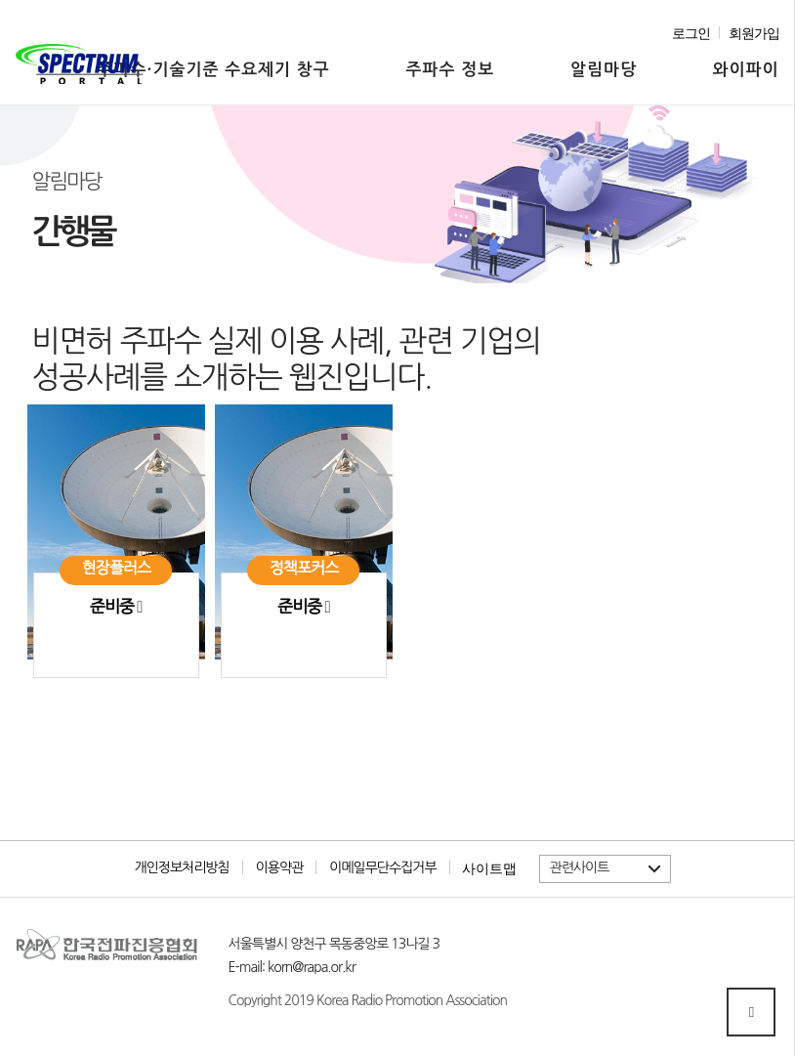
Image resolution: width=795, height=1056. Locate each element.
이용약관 (280, 867)
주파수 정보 (450, 70)
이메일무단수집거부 (382, 867)
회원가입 (754, 33)
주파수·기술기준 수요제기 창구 (214, 70)
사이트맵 (489, 868)
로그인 (691, 33)
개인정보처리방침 (181, 867)
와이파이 (746, 70)
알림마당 (603, 70)
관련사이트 (579, 867)
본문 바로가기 (16, 0)
